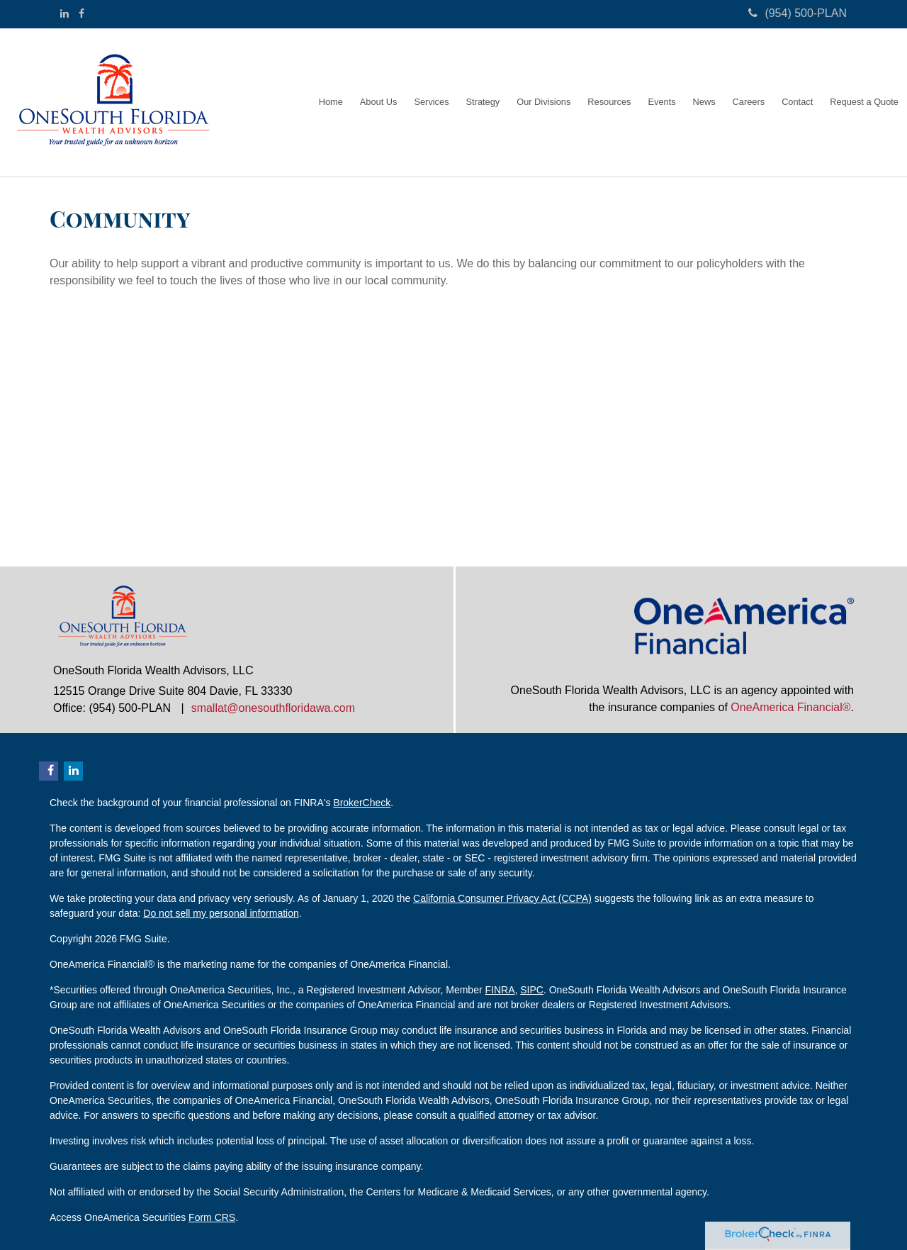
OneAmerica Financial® (790, 707)
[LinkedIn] (64, 13)
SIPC (531, 989)
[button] (378, 102)
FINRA (499, 989)
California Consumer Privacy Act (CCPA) (502, 898)
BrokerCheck (361, 802)
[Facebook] (81, 13)
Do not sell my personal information (220, 913)
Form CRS (211, 1217)
